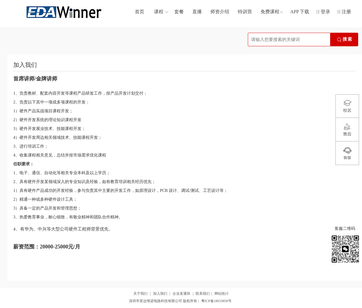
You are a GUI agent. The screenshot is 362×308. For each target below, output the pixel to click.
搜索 (344, 40)
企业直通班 (181, 293)
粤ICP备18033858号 (216, 301)
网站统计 (221, 293)
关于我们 (140, 293)
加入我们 (160, 293)
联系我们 (203, 293)
